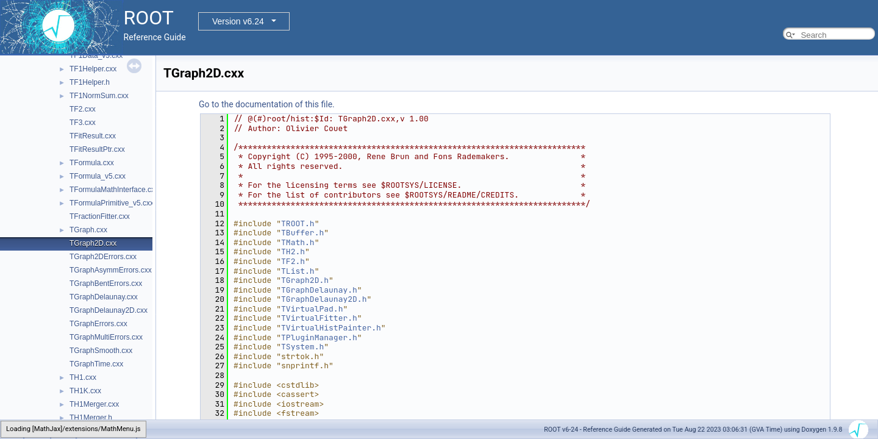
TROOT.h (298, 223)
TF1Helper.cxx (93, 69)
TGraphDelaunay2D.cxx (109, 310)
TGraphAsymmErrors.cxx (111, 270)
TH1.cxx (83, 377)
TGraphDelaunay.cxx (104, 297)
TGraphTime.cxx (96, 364)
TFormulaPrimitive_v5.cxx (112, 203)
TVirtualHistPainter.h (331, 328)
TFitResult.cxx (93, 136)
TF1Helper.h (90, 82)
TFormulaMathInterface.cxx (114, 189)
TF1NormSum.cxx (99, 95)
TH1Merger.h (91, 417)
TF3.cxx (83, 122)
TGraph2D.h (305, 280)
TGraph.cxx (88, 230)
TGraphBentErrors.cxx (106, 283)
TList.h (298, 271)
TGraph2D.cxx (93, 243)
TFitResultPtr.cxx (97, 149)
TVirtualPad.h (312, 309)
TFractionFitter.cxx (100, 216)
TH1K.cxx (85, 391)
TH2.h (293, 251)
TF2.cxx (83, 109)
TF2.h (293, 261)
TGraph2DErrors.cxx (103, 256)
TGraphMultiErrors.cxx (106, 337)
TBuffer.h (302, 232)
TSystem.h (302, 346)
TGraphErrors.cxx (98, 323)
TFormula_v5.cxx (98, 176)
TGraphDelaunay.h (319, 290)
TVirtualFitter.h (319, 318)
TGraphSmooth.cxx (101, 350)
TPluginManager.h (319, 337)
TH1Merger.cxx (94, 404)
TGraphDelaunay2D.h (323, 299)
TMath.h (298, 242)
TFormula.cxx (92, 163)
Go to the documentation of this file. (267, 104)
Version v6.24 (238, 21)
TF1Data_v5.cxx (96, 55)
